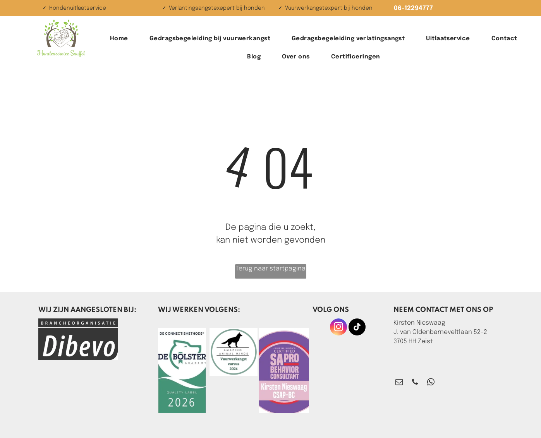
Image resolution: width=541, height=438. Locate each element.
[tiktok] (357, 327)
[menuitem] (122, 39)
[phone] (415, 383)
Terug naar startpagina (270, 268)
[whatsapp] (430, 383)
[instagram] (338, 327)
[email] (399, 383)
